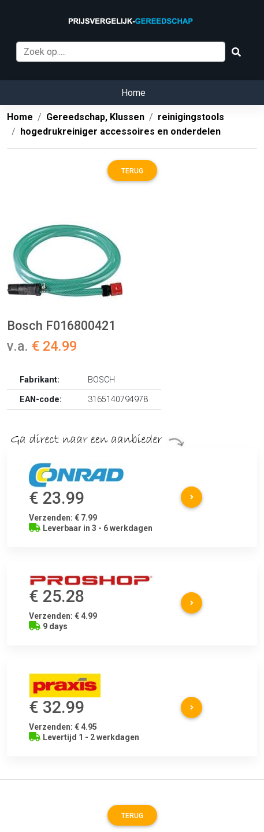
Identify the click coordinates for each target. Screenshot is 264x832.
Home (133, 92)
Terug (132, 171)
